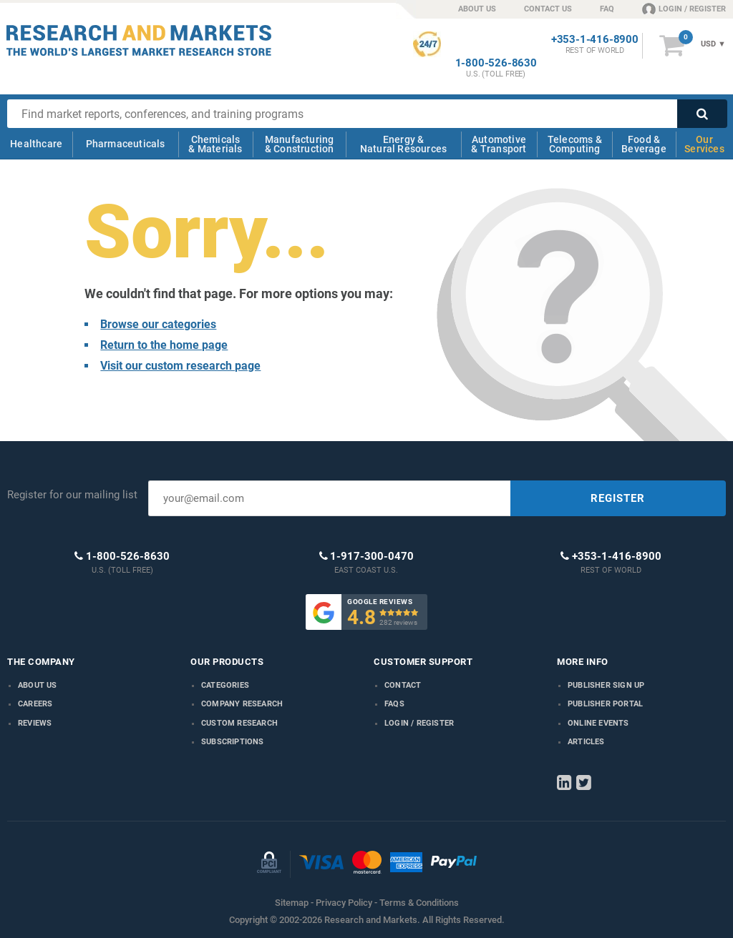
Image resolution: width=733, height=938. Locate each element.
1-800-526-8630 (496, 63)
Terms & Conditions (419, 902)
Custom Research (239, 723)
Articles (586, 741)
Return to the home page (164, 345)
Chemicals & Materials (215, 144)
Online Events (598, 723)
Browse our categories (158, 324)
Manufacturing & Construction (299, 144)
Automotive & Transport (498, 144)
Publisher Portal (605, 704)
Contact (402, 685)
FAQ (607, 9)
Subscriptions (232, 741)
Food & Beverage (643, 144)
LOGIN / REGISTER (684, 8)
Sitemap (292, 902)
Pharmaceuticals (125, 143)
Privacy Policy (344, 902)
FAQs (394, 704)
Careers (35, 704)
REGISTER (618, 498)
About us (37, 685)
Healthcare (36, 143)
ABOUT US (477, 9)
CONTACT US (548, 9)
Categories (225, 685)
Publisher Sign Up (606, 685)
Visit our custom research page (180, 365)
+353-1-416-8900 (595, 40)
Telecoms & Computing (575, 144)
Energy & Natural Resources (403, 144)
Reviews (35, 723)
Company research (242, 704)
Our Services (704, 144)
